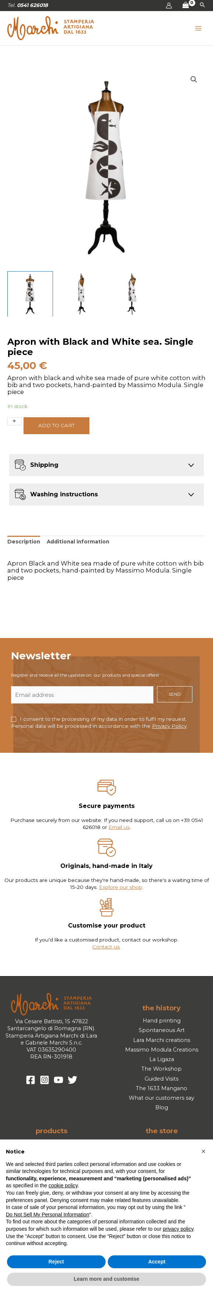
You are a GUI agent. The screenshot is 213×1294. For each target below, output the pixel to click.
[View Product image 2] (81, 294)
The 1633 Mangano (161, 1088)
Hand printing (162, 1020)
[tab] (23, 542)
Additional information (78, 542)
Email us (119, 827)
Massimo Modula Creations (161, 1049)
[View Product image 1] (30, 294)
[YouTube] (58, 1080)
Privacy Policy (169, 726)
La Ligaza (161, 1059)
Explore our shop (120, 887)
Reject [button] (56, 1262)
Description (23, 542)
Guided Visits (161, 1078)
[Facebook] (30, 1080)
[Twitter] (72, 1080)
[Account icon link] (169, 5)
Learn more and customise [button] (106, 1279)
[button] (202, 5)
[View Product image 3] (132, 294)
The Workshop (161, 1069)
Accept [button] (157, 1262)
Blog (161, 1107)
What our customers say (161, 1098)
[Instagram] (44, 1080)
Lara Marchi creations (161, 1040)
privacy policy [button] (178, 1229)
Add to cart (56, 425)
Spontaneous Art (162, 1030)
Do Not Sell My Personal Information (47, 1214)
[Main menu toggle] (198, 28)
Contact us (106, 947)
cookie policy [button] (63, 1185)
